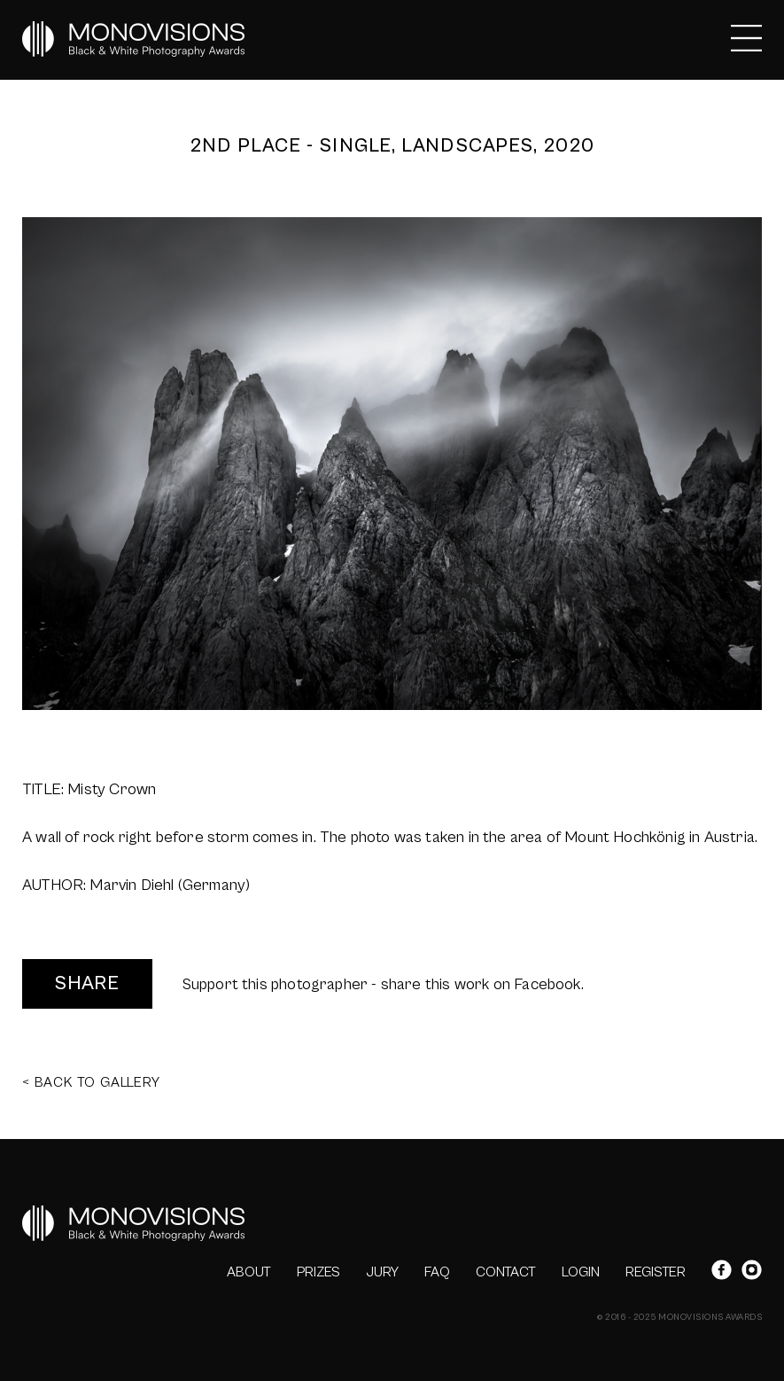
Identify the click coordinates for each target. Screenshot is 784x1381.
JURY (382, 1272)
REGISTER (655, 1272)
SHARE (87, 983)
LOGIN (581, 1272)
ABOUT (249, 1272)
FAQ (437, 1272)
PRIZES (318, 1272)
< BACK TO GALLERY (91, 1082)
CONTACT (506, 1272)
